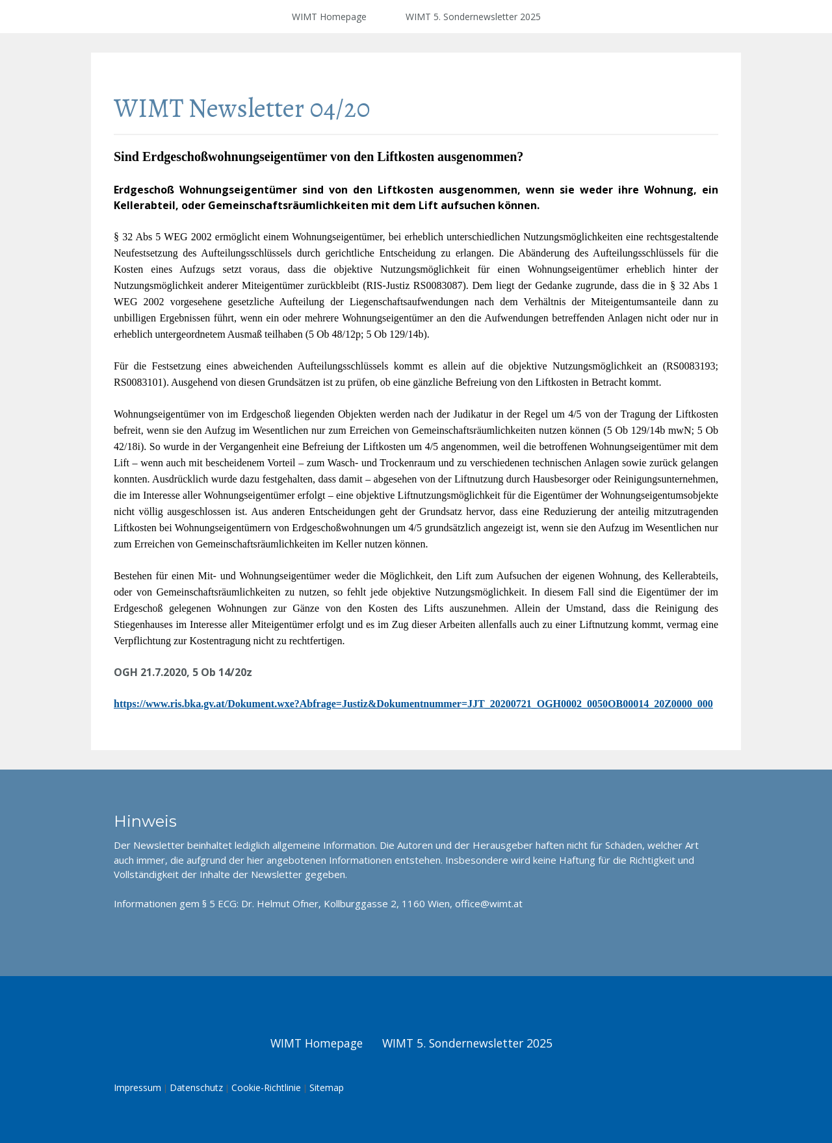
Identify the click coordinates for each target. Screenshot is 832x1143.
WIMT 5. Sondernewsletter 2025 (473, 16)
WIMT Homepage (329, 16)
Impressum (137, 1087)
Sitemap (326, 1087)
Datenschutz (196, 1087)
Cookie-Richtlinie (266, 1087)
